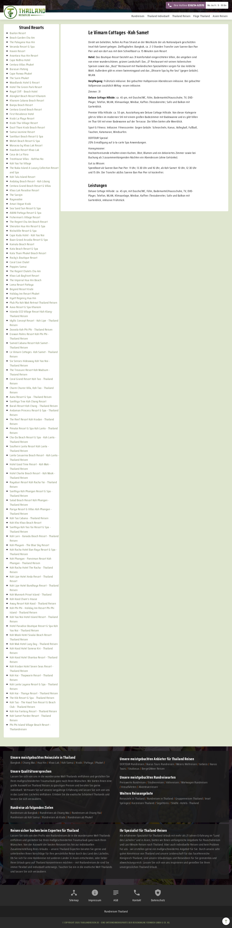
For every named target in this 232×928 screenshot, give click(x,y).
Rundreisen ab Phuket (80, 817)
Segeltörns (163, 803)
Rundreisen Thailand (116, 911)
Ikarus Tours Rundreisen (160, 764)
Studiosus (133, 768)
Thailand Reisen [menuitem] (181, 16)
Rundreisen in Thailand (160, 798)
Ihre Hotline (185, 5)
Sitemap (74, 900)
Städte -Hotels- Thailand (185, 803)
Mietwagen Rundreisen (194, 782)
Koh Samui (68, 762)
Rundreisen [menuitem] (137, 16)
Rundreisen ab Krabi (53, 817)
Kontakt (136, 900)
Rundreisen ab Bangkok (24, 812)
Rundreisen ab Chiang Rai (86, 812)
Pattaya (88, 762)
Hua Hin (42, 762)
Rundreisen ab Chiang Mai (55, 812)
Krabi (79, 762)
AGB (115, 900)
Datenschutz (158, 900)
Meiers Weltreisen (186, 764)
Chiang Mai (29, 762)
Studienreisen (156, 782)
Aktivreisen (172, 782)
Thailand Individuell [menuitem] (158, 16)
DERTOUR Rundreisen (132, 764)
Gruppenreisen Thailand (189, 798)
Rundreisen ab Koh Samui (25, 817)
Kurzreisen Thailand (143, 803)
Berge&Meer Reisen (153, 768)
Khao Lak (54, 762)
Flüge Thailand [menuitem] (201, 16)
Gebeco (203, 764)
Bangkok (15, 762)
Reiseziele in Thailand (59, 757)
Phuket (99, 762)
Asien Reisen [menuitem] (220, 16)
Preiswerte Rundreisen (133, 782)
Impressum (94, 900)
